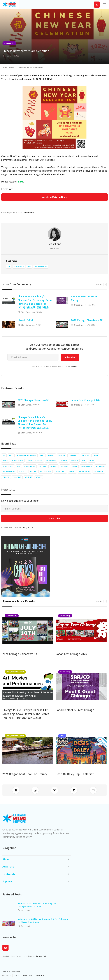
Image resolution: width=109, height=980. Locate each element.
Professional (45, 472)
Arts (11, 455)
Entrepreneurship (34, 461)
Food (92, 461)
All (8, 267)
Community (9, 43)
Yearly (38, 477)
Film (84, 461)
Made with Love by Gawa (11, 971)
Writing (28, 477)
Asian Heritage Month (26, 455)
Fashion (63, 461)
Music (74, 466)
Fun (29, 267)
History (42, 466)
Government (29, 466)
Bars (42, 455)
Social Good (84, 472)
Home (4, 67)
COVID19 (85, 455)
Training (17, 477)
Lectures (53, 466)
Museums (65, 466)
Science (72, 472)
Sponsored (99, 472)
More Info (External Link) (54, 197)
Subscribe (97, 4)
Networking (86, 466)
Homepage (40, 975)
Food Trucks (8, 466)
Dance (95, 455)
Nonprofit (100, 466)
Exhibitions (51, 461)
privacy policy (28, 975)
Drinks (5, 461)
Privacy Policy (71, 366)
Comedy (61, 455)
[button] (104, 4)
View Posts (54, 248)
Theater (6, 477)
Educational (17, 461)
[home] (9, 4)
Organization (41, 267)
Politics (22, 472)
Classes (51, 455)
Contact (17, 975)
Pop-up (33, 472)
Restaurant (60, 472)
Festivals (74, 461)
